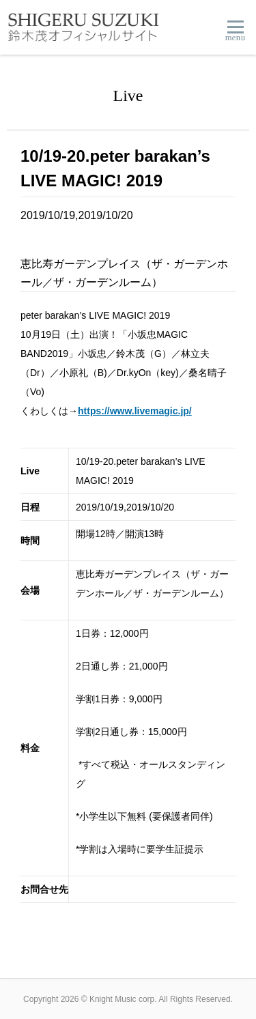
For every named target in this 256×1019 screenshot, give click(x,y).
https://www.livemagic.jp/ (135, 410)
